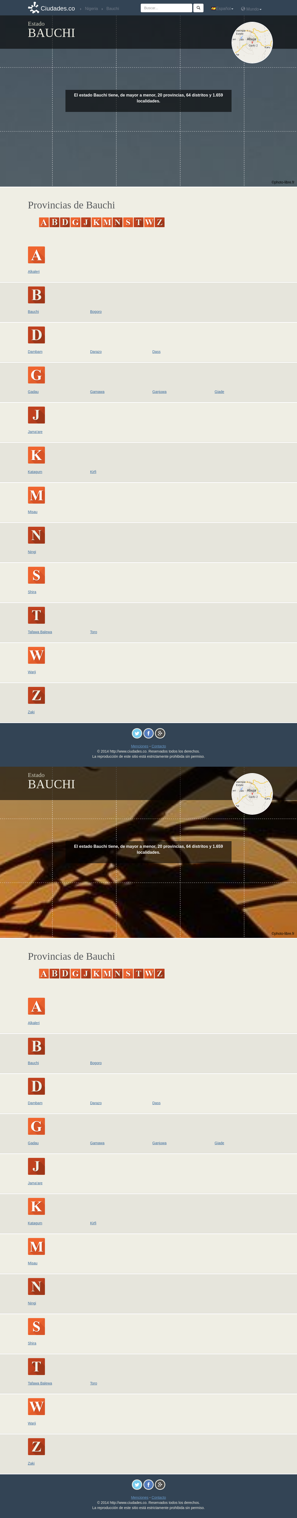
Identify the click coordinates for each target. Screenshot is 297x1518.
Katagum (35, 472)
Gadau (33, 392)
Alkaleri (34, 272)
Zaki (31, 712)
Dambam (35, 352)
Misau (32, 512)
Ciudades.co (58, 8)
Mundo (251, 8)
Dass (156, 352)
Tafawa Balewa (40, 632)
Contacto (159, 746)
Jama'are (35, 432)
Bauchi (33, 312)
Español (222, 8)
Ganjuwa (159, 392)
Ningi (32, 552)
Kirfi (93, 472)
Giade (219, 392)
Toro (93, 632)
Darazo (96, 352)
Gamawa (97, 392)
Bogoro (96, 312)
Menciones (139, 746)
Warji (32, 672)
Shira (32, 592)
